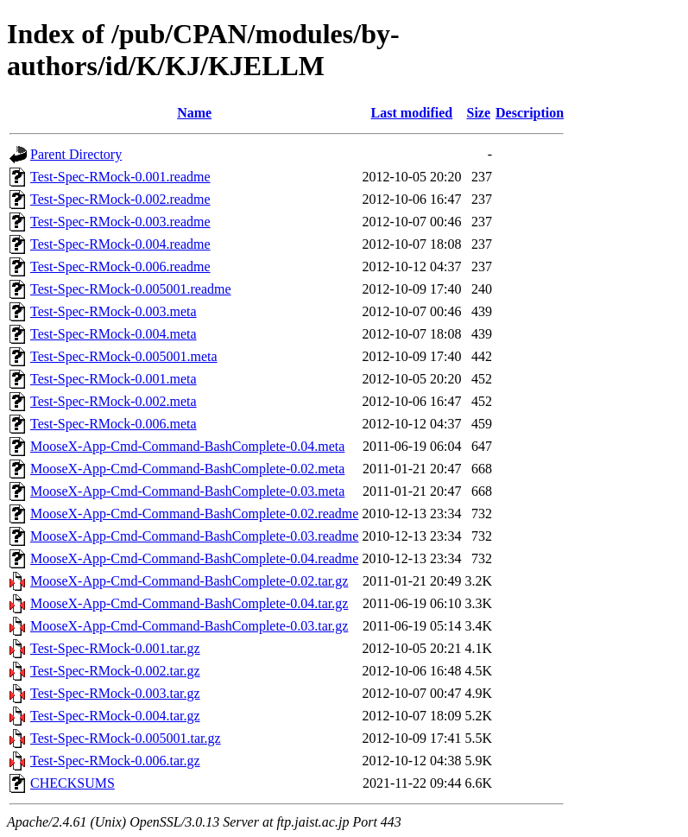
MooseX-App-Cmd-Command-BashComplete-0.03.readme (194, 536)
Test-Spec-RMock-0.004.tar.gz (115, 715)
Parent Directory (76, 154)
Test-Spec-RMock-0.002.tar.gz (115, 670)
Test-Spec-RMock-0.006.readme (120, 266)
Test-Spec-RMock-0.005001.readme (130, 289)
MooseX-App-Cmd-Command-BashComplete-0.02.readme (194, 513)
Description (529, 112)
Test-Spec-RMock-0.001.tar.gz (115, 648)
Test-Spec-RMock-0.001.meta (113, 378)
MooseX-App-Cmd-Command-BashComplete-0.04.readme (194, 558)
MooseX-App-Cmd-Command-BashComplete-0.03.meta (187, 491)
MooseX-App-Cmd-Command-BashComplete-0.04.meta (187, 446)
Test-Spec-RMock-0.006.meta (113, 423)
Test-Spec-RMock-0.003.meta (113, 311)
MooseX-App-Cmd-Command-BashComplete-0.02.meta (187, 468)
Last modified (412, 112)
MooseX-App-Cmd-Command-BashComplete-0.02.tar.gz (189, 581)
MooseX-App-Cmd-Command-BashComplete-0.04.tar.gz (189, 603)
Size (478, 112)
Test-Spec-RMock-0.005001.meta (124, 356)
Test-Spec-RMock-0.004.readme (120, 244)
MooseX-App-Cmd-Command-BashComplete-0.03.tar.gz (189, 625)
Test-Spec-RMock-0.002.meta (113, 401)
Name (194, 112)
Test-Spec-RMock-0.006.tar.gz (115, 760)
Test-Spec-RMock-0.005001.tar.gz (125, 738)
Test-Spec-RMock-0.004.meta (113, 334)
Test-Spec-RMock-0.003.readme (120, 221)
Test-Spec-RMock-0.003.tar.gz (115, 693)
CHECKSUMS (72, 783)
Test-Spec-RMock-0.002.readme (120, 199)
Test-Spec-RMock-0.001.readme (120, 176)
